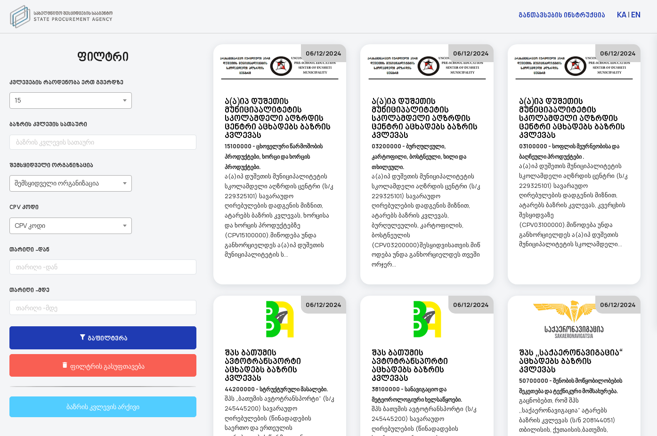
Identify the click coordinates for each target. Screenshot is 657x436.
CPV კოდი (24, 207)
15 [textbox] (18, 100)
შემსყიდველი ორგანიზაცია (51, 166)
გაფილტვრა (70, 338)
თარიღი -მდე (29, 290)
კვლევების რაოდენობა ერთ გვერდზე (66, 83)
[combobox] (70, 100)
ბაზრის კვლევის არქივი (70, 406)
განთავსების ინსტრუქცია (562, 15)
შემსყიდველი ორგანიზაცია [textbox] (57, 182)
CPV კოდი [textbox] (30, 225)
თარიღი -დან (29, 250)
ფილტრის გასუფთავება (71, 366)
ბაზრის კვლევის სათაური (48, 125)
